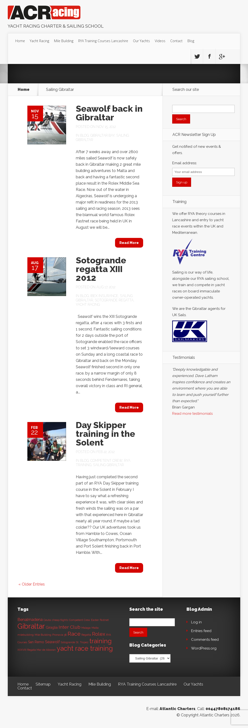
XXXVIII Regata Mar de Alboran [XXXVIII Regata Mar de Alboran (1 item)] (36, 649)
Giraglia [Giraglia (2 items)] (52, 627)
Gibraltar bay (102, 135)
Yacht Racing (39, 41)
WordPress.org (204, 648)
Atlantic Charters (177, 708)
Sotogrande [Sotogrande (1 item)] (68, 642)
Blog (190, 41)
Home (20, 41)
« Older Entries (31, 584)
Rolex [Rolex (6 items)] (98, 634)
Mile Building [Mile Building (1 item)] (43, 634)
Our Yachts (141, 41)
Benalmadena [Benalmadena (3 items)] (30, 619)
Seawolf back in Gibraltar (109, 112)
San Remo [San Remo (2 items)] (36, 642)
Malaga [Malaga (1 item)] (86, 627)
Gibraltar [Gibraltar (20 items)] (31, 626)
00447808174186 (223, 708)
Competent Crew (106, 460)
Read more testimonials (192, 413)
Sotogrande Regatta (114, 300)
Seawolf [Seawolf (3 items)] (52, 642)
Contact (176, 41)
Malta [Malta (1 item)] (95, 627)
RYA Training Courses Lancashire (103, 41)
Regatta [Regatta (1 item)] (86, 634)
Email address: (184, 163)
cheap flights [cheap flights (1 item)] (60, 619)
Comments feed (205, 639)
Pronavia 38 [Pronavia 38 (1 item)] (59, 634)
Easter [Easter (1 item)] (95, 619)
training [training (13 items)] (100, 641)
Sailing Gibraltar (108, 465)
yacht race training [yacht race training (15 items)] (85, 648)
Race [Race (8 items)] (74, 634)
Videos (160, 41)
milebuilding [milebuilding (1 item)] (25, 634)
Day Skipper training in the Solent (105, 433)
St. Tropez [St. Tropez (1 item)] (82, 642)
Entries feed (201, 631)
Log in (196, 622)
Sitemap (43, 684)
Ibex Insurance (104, 296)
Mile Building (63, 41)
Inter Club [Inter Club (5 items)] (69, 627)
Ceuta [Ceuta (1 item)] (47, 619)
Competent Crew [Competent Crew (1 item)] (79, 619)
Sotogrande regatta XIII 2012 (101, 269)
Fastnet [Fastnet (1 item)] (104, 619)
